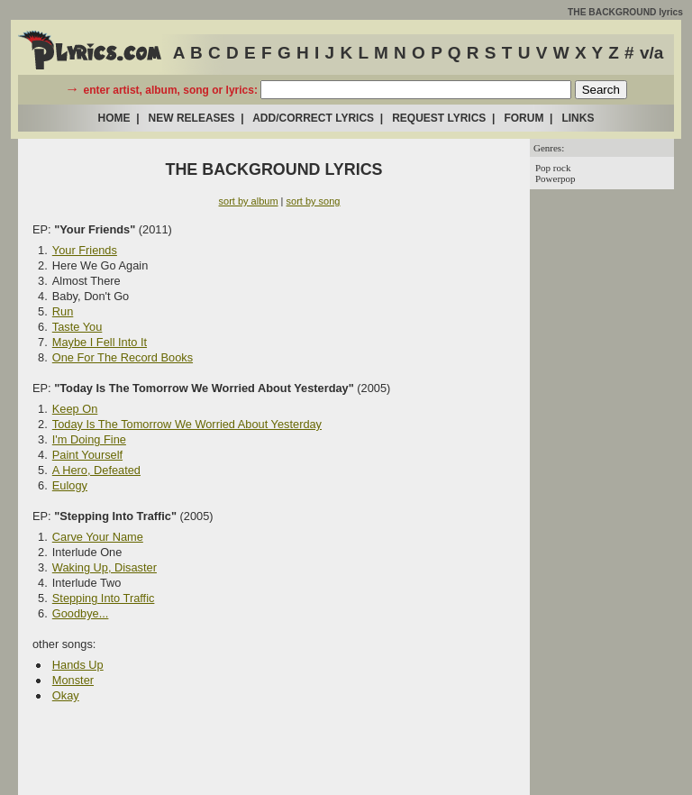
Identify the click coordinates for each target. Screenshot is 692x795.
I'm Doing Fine (89, 439)
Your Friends (84, 250)
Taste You (77, 327)
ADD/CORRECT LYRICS (313, 118)
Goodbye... (80, 613)
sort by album (248, 201)
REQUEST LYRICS (439, 118)
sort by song (314, 201)
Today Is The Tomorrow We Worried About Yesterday (187, 424)
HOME (114, 118)
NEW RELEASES (192, 118)
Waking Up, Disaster (104, 567)
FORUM (523, 118)
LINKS (577, 118)
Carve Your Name (97, 537)
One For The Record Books (122, 357)
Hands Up (78, 665)
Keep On (75, 409)
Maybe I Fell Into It (99, 342)
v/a (651, 52)
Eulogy (69, 485)
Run (62, 311)
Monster (73, 680)
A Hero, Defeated (96, 470)
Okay (65, 695)
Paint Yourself (87, 454)
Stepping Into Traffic (103, 598)
